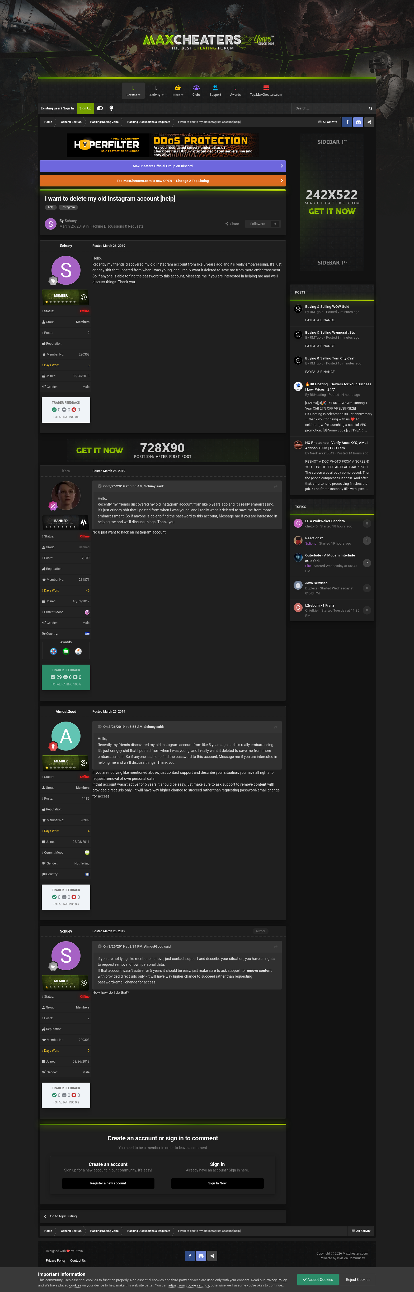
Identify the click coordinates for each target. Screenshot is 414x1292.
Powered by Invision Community (342, 1258)
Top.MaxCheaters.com (266, 95)
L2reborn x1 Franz (319, 605)
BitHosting (318, 395)
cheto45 (311, 526)
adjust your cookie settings (188, 1285)
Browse (132, 95)
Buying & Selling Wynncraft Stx (330, 332)
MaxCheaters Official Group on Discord (163, 166)
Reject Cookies (357, 1279)
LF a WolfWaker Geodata (325, 521)
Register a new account (108, 1183)
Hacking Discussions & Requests (117, 226)
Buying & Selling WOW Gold (327, 306)
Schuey (70, 221)
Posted (342, 312)
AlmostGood (66, 711)
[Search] (315, 108)
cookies (75, 1285)
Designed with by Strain (64, 1251)
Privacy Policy (55, 1260)
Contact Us (78, 1260)
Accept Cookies (318, 1279)
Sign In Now (217, 1183)
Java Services (316, 583)
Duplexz (311, 588)
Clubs (196, 95)
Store (176, 95)
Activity (155, 95)
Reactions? (314, 538)
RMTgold (316, 312)
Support (215, 95)
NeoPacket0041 (322, 453)
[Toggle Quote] (100, 486)
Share (232, 224)
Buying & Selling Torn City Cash (330, 358)
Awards (235, 95)
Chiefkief (312, 610)
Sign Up (85, 108)
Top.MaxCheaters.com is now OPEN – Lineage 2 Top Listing (163, 181)
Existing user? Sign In (57, 108)
